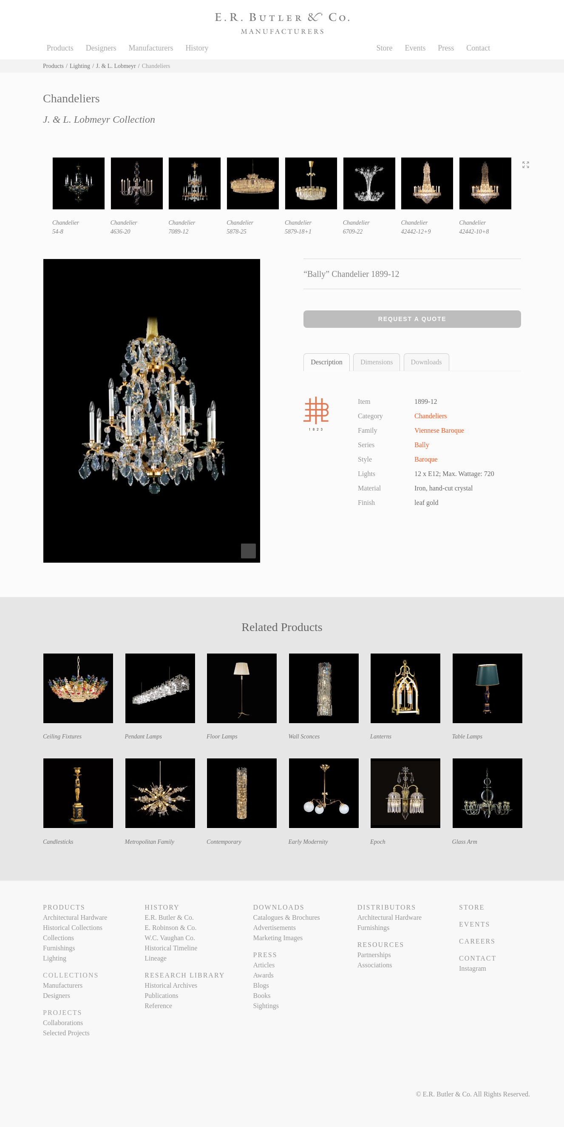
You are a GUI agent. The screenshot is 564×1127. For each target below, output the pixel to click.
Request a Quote (412, 319)
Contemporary (224, 842)
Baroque (425, 459)
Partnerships (374, 954)
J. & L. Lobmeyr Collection (99, 119)
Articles (264, 965)
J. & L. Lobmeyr (116, 66)
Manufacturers (151, 48)
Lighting (80, 66)
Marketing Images (278, 937)
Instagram (472, 968)
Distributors (386, 907)
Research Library (185, 975)
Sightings (265, 1005)
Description (327, 362)
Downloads (426, 362)
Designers (101, 48)
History (196, 48)
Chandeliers (430, 416)
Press (446, 48)
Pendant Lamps (143, 736)
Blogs (261, 985)
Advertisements (274, 927)
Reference (158, 1005)
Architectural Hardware (75, 917)
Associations (374, 965)
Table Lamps (467, 736)
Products (60, 48)
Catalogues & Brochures (286, 917)
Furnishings (59, 948)
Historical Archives (171, 985)
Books (261, 995)
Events (415, 48)
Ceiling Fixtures (62, 736)
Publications (161, 995)
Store (385, 48)
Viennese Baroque (439, 430)
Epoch (377, 842)
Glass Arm (464, 842)
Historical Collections (72, 927)
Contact (478, 48)
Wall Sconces (304, 736)
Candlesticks (58, 842)
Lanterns (380, 736)
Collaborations (63, 1022)
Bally (421, 444)
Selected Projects (66, 1033)
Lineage (156, 958)
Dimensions (376, 362)
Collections (58, 937)
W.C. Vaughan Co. (170, 937)
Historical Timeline (171, 948)
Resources (380, 944)
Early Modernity (308, 842)
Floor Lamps (222, 736)
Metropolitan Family (150, 842)
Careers (477, 941)
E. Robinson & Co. (170, 927)
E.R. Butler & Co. (169, 917)
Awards (263, 975)
